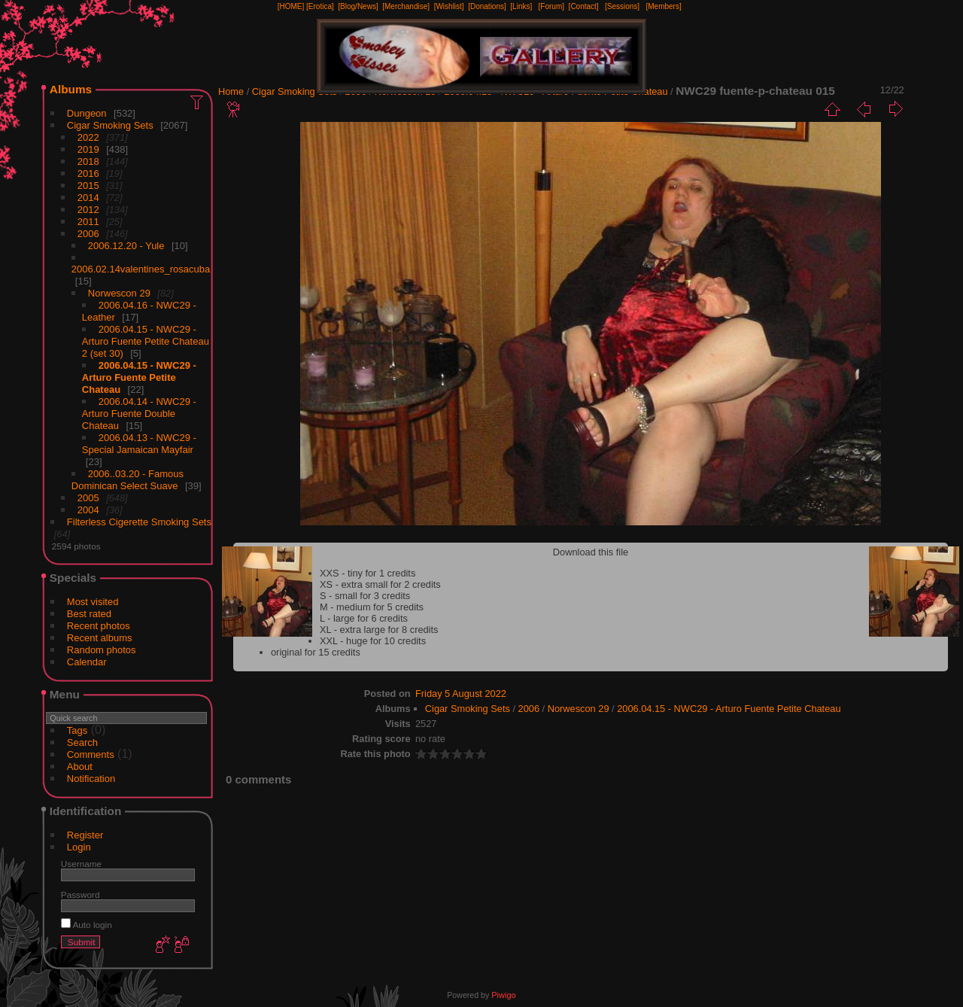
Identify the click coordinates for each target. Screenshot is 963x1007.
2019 (88, 149)
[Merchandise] (406, 6)
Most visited (93, 601)
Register (85, 835)
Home (231, 91)
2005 (88, 498)
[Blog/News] (358, 6)
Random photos (101, 650)
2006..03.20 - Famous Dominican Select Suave (127, 479)
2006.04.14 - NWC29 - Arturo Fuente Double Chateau (139, 413)
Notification (91, 778)
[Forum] (551, 6)
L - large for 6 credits (364, 618)
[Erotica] (320, 6)
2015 (88, 185)
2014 (88, 197)
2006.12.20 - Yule (126, 245)
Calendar (87, 662)
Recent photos (98, 625)
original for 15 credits (315, 652)
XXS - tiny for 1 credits (367, 573)
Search (82, 742)
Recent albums (99, 637)
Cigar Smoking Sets (110, 125)
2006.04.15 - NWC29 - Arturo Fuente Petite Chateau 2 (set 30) (145, 341)
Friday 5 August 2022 (460, 693)
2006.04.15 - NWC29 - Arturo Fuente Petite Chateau (139, 377)
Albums (71, 89)
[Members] (663, 6)
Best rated (89, 613)
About (80, 766)
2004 (88, 510)
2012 (88, 209)
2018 (88, 161)
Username (81, 864)
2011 (88, 221)
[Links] (521, 6)
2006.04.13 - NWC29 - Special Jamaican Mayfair (139, 443)
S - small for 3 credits (365, 595)
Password (80, 894)
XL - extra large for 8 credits (379, 629)
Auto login (86, 924)
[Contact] (584, 6)
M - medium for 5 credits (372, 607)
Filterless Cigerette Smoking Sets (139, 522)
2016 (88, 173)
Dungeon (87, 113)
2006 (88, 233)
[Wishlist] (449, 6)
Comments (90, 754)
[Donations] (487, 6)
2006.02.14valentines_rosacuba (140, 269)
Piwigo (503, 994)
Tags (77, 730)
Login (79, 847)
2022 (88, 137)
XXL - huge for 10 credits (373, 640)
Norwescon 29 (119, 293)
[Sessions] (622, 6)
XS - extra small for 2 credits (380, 584)
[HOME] (291, 6)
